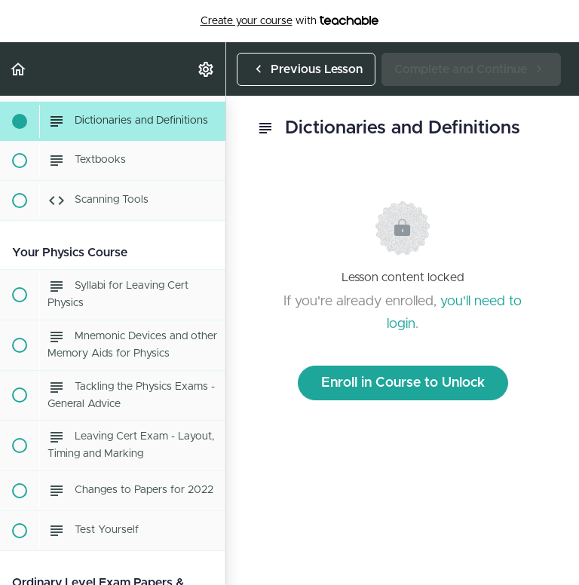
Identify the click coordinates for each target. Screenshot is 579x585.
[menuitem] (206, 69)
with (290, 21)
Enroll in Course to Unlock (403, 383)
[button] (19, 69)
